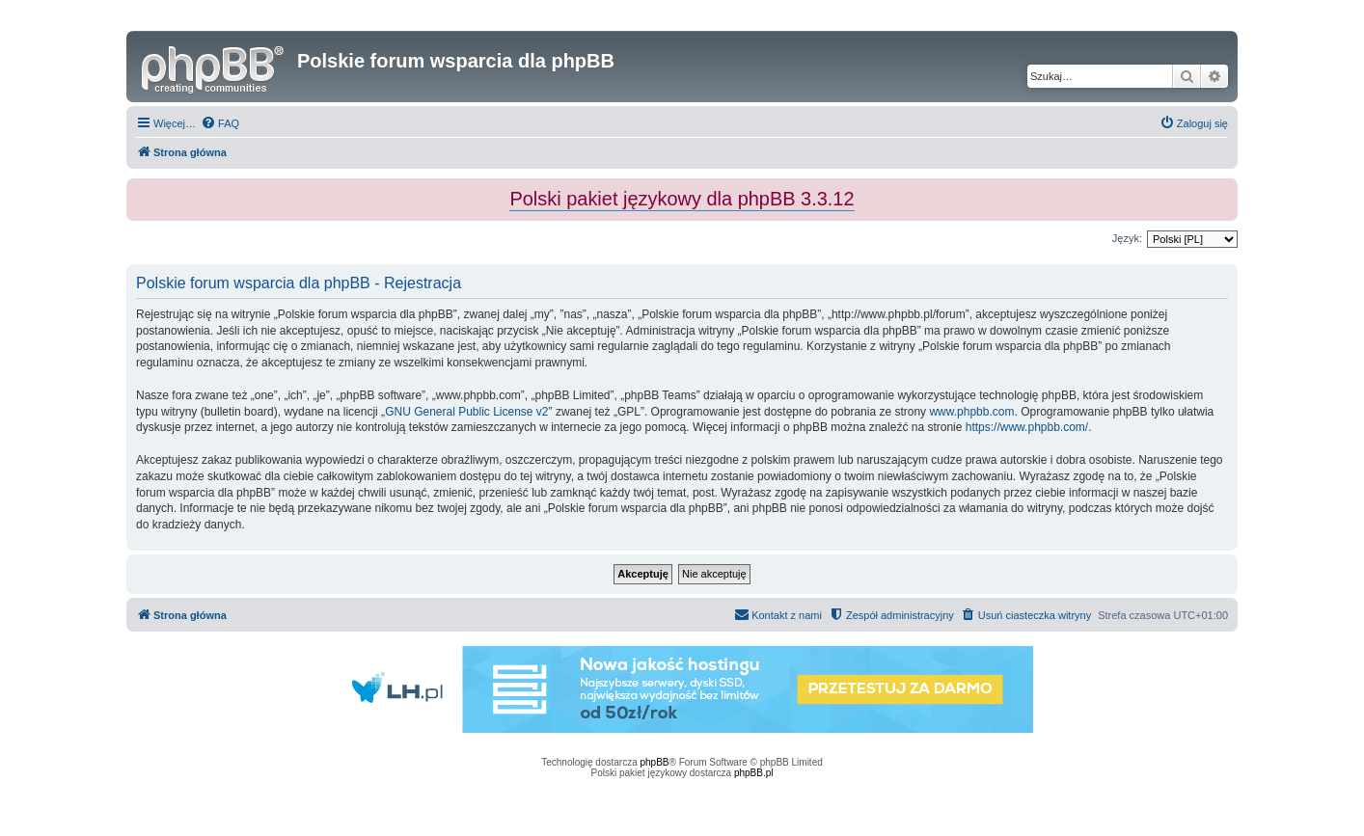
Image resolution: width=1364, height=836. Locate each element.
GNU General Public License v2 (466, 411)
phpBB (655, 762)
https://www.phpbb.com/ (1027, 427)
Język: (1127, 238)
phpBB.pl (754, 773)
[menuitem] (220, 123)
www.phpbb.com (971, 411)
